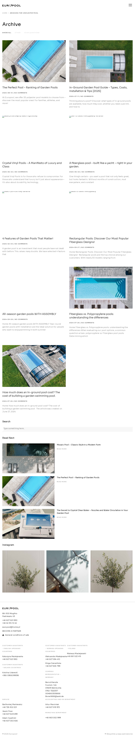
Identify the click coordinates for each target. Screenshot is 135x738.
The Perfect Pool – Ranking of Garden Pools (30, 87)
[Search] (3, 429)
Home (4, 13)
